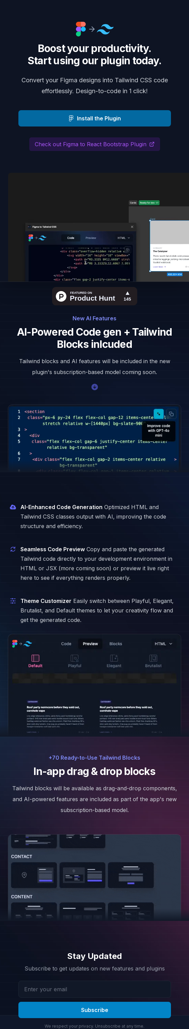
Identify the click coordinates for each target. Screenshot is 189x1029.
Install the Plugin (94, 118)
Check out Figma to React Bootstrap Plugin (95, 144)
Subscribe (94, 1010)
